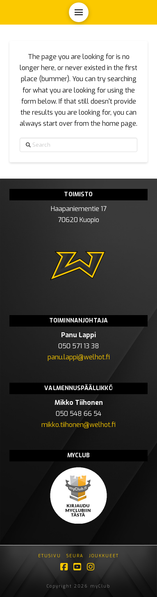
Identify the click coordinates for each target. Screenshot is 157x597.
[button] (79, 12)
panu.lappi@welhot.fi (79, 357)
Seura (75, 555)
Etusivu (49, 555)
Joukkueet (104, 555)
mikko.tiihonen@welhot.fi (78, 424)
